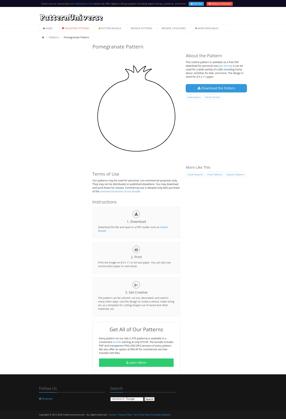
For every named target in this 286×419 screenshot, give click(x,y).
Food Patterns (195, 174)
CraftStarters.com (83, 3)
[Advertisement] (63, 97)
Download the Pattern (216, 88)
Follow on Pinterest (220, 3)
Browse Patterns (141, 28)
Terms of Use (212, 97)
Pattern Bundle (109, 28)
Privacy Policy (125, 414)
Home (48, 28)
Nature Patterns (235, 174)
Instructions (194, 97)
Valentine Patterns (75, 28)
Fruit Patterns (214, 174)
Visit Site (196, 3)
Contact (112, 414)
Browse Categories (174, 28)
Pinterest (46, 398)
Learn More (136, 362)
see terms (225, 65)
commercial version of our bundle (120, 191)
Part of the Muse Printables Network (152, 414)
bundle (117, 342)
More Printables (207, 28)
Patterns (53, 37)
